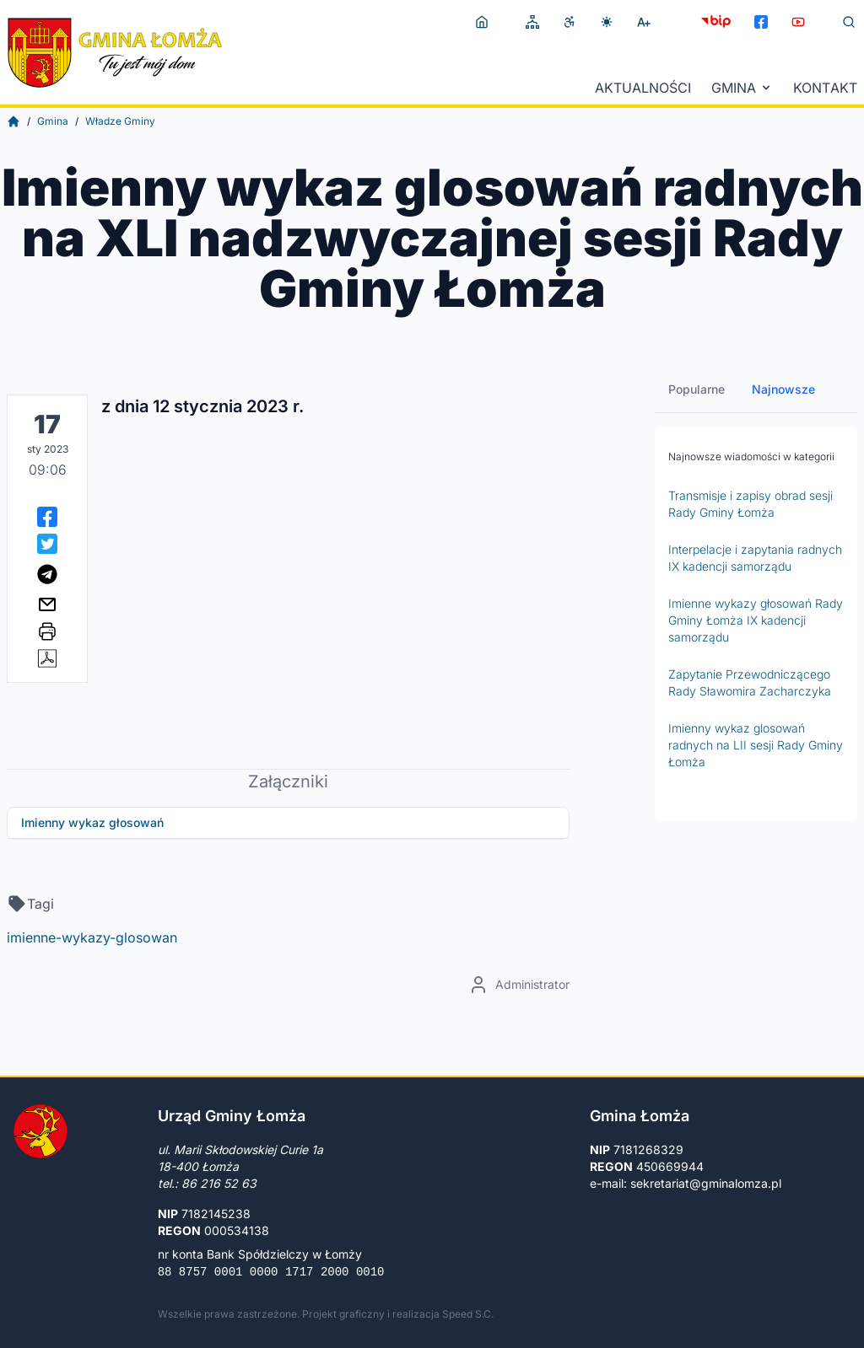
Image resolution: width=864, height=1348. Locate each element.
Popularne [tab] (696, 389)
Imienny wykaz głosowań (92, 822)
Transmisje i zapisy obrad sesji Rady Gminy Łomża (750, 503)
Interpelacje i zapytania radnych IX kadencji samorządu (755, 557)
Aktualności (643, 87)
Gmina (742, 87)
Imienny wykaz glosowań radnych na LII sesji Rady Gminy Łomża (755, 745)
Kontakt (825, 87)
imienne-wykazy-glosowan (92, 937)
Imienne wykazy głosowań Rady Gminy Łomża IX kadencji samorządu (755, 620)
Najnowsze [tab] (783, 389)
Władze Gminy (120, 121)
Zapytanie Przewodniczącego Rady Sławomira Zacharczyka (749, 682)
